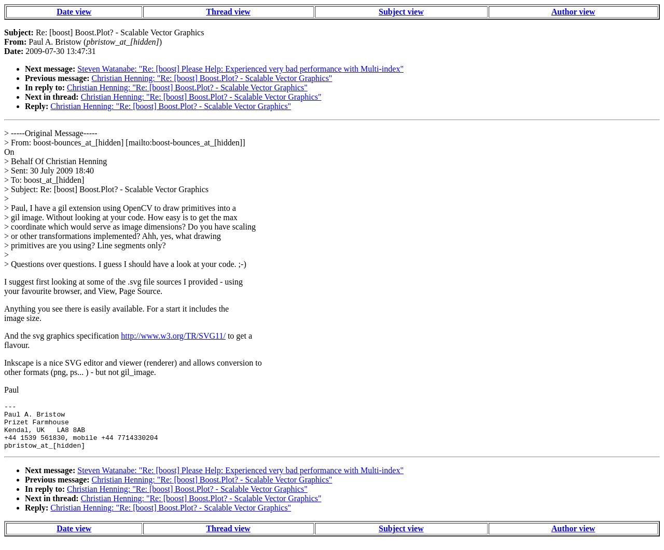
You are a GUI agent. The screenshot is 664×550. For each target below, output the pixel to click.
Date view (74, 11)
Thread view (228, 11)
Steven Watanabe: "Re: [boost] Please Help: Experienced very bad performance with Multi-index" (240, 68)
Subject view (401, 11)
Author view (573, 11)
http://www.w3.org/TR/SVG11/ (173, 335)
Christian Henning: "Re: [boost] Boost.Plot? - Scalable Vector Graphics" (212, 78)
